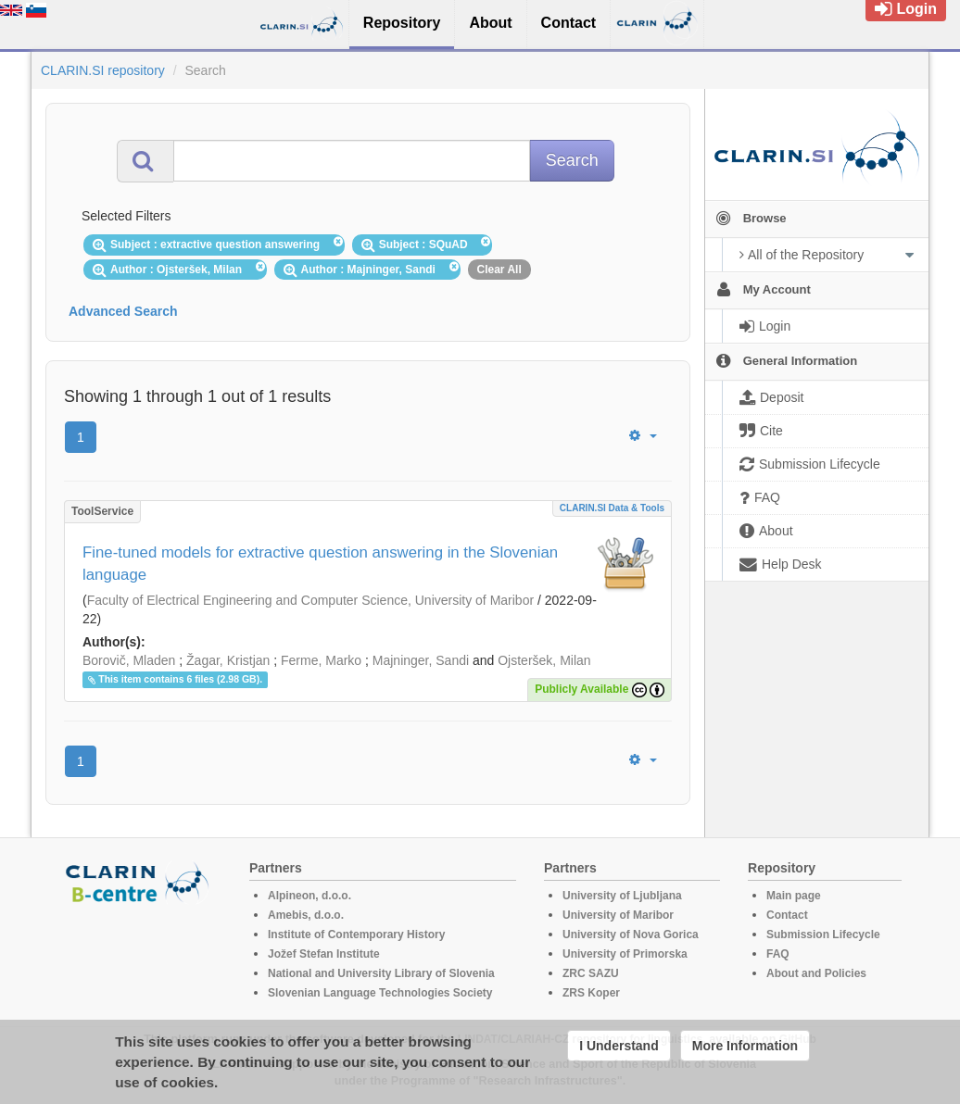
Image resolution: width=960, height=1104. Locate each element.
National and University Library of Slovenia (381, 973)
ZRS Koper (591, 992)
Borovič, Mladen (128, 660)
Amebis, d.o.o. (306, 915)
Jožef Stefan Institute (324, 953)
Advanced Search (123, 311)
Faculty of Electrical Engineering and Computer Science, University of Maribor (310, 600)
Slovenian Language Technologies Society (380, 992)
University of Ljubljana (622, 895)
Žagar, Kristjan (228, 660)
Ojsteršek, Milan (544, 660)
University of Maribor (618, 915)
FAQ (777, 953)
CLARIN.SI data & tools (612, 508)
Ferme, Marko (321, 660)
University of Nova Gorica (630, 934)
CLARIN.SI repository (103, 70)
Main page (793, 895)
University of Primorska (625, 953)
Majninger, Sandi (421, 660)
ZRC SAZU (590, 973)
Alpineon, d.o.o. (309, 895)
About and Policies (816, 973)
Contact (787, 915)
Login (906, 9)
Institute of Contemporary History (356, 934)
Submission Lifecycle (823, 934)
